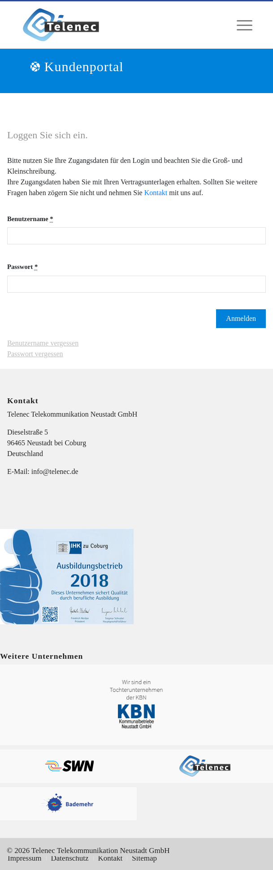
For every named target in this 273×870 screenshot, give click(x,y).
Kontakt (156, 192)
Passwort (22, 266)
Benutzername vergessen (42, 343)
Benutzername (30, 218)
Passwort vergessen (35, 354)
